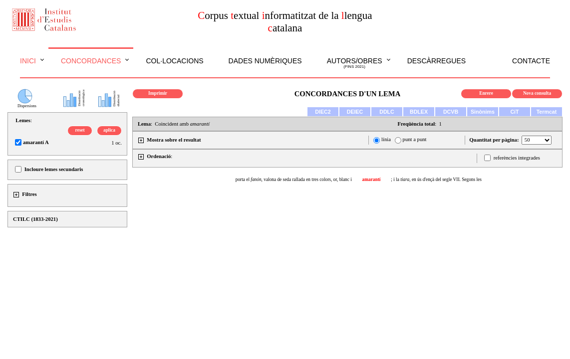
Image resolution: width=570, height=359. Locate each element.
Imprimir (157, 93)
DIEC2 (322, 112)
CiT (514, 112)
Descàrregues (436, 61)
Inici (28, 61)
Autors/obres (354, 63)
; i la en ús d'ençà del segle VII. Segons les (436, 179)
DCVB (450, 112)
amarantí (371, 179)
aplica (109, 130)
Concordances (91, 61)
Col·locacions (174, 61)
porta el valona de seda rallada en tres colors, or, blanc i (294, 179)
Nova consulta (537, 93)
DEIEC (355, 112)
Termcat (547, 112)
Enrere (486, 93)
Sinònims (483, 112)
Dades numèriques (265, 61)
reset (80, 130)
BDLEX (419, 112)
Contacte (531, 61)
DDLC (386, 112)
